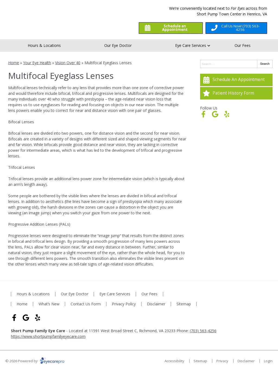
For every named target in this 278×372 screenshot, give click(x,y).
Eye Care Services (190, 45)
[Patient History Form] (236, 93)
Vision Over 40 (67, 62)
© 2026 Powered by (34, 360)
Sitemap (183, 304)
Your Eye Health (37, 62)
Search (265, 63)
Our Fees (243, 45)
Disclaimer (156, 304)
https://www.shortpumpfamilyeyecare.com (48, 336)
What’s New (49, 304)
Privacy (222, 360)
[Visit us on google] (215, 114)
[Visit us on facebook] (203, 114)
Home (13, 62)
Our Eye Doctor (118, 45)
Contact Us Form (86, 304)
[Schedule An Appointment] (236, 80)
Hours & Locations (44, 45)
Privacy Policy (124, 304)
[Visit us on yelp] (226, 114)
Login (268, 360)
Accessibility (174, 360)
